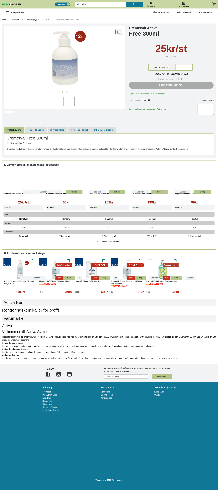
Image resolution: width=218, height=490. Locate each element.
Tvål (47, 20)
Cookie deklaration (50, 407)
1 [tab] (62, 92)
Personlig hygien (32, 20)
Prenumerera (162, 376)
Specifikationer (36, 130)
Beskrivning (14, 130)
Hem (4, 20)
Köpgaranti (47, 404)
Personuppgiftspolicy (51, 410)
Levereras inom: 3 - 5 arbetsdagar (150, 94)
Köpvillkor (46, 398)
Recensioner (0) (79, 130)
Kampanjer (159, 392)
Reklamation (47, 401)
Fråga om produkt (103, 130)
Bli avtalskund (107, 395)
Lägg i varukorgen (171, 85)
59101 (146, 100)
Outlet (156, 395)
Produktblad (57, 130)
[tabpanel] (64, 58)
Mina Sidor (105, 392)
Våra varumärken (49, 395)
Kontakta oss (106, 398)
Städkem (15, 20)
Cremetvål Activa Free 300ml (67, 20)
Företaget (46, 392)
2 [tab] (66, 92)
